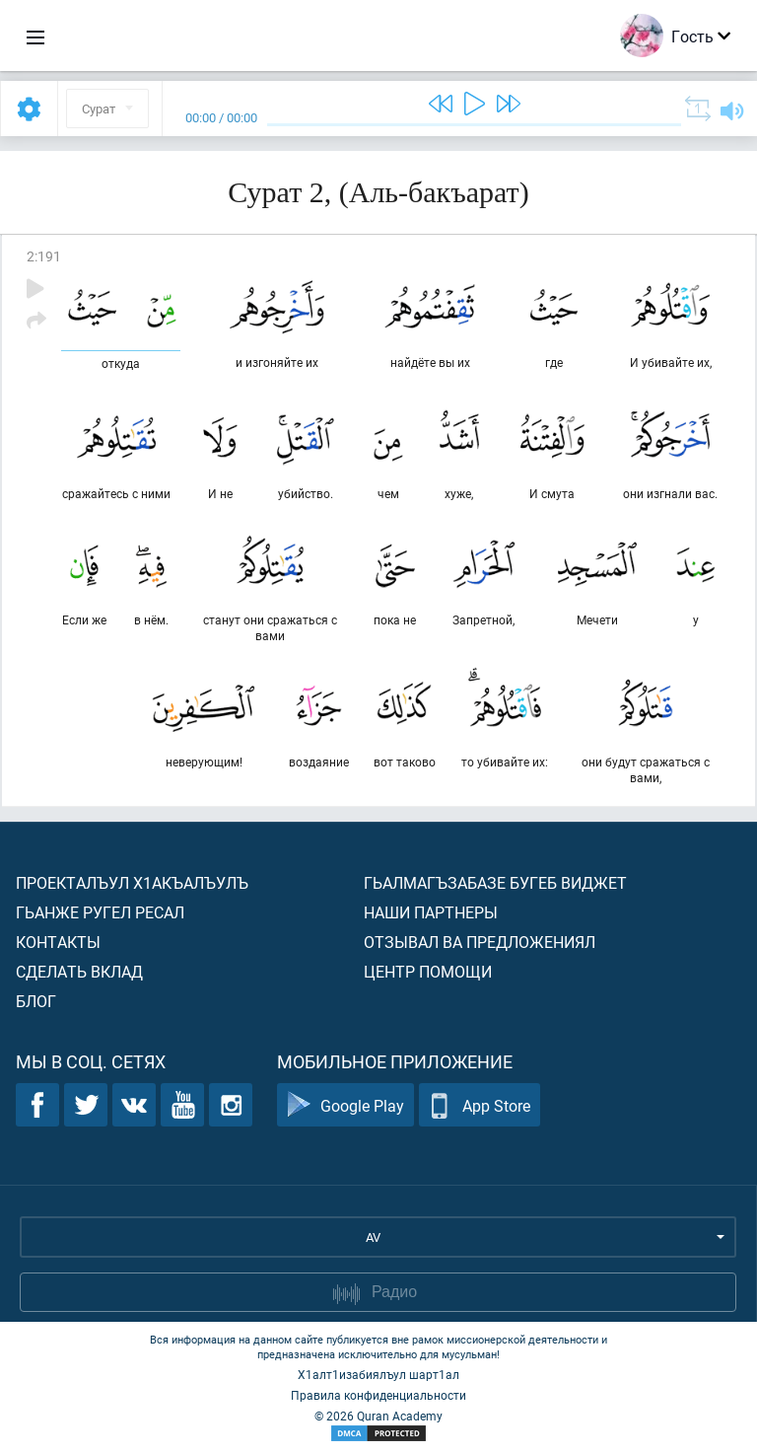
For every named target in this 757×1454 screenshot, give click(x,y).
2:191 (44, 256)
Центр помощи (428, 971)
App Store (479, 1105)
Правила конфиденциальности (378, 1395)
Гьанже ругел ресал (100, 912)
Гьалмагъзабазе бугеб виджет (495, 882)
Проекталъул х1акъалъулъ (132, 882)
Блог (36, 1000)
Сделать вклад (79, 971)
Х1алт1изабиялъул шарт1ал (378, 1374)
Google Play (345, 1105)
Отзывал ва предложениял (479, 941)
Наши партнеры (431, 912)
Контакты (58, 941)
